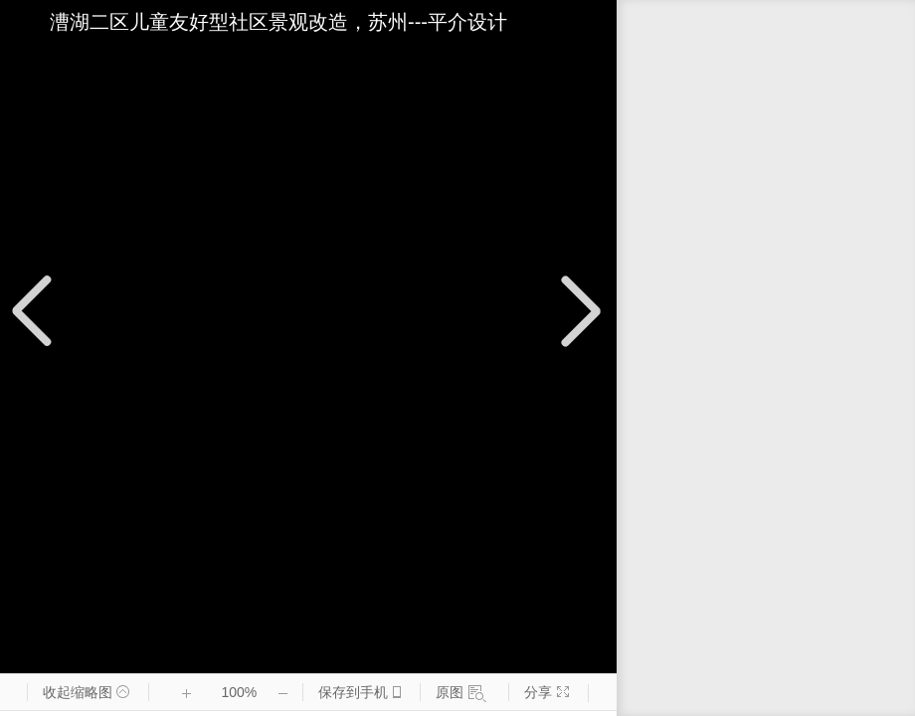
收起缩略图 (82, 692)
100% (239, 692)
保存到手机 (352, 692)
